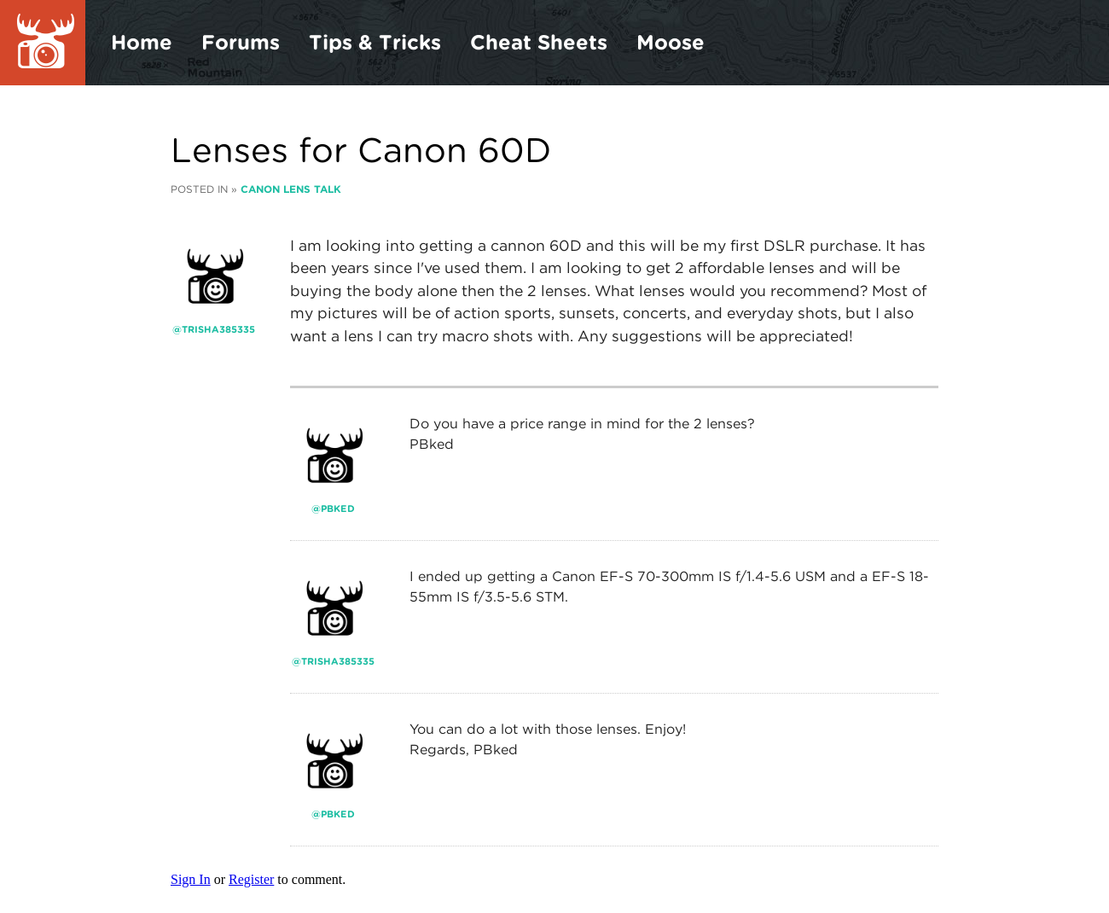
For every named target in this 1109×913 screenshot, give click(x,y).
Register (251, 879)
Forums (240, 42)
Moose (670, 42)
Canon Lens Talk (291, 189)
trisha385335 (218, 329)
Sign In (191, 879)
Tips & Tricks (375, 42)
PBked (338, 509)
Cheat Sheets (538, 42)
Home (141, 42)
